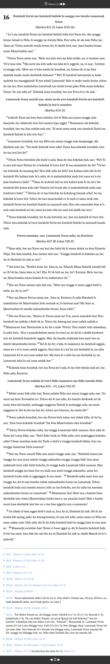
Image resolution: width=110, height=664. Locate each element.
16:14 (9, 585)
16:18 (9, 598)
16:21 (9, 614)
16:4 (8, 560)
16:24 (9, 638)
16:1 (8, 554)
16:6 (8, 566)
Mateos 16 (54, 4)
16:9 (8, 572)
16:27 (9, 651)
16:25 (9, 645)
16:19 (9, 608)
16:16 (9, 591)
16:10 (9, 578)
